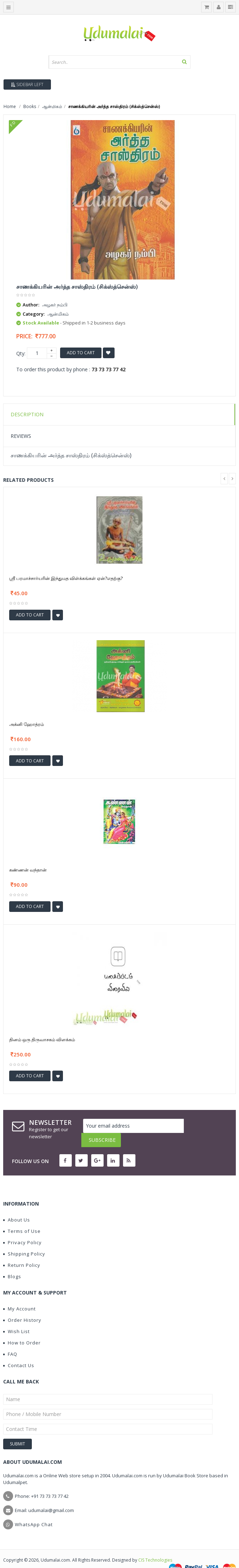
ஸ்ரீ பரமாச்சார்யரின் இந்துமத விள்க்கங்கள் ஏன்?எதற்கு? (66, 578)
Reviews (21, 436)
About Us (16, 1205)
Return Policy (21, 1251)
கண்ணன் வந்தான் (28, 870)
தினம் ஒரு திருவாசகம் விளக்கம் (42, 1039)
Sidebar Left (27, 84)
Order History (22, 1306)
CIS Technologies (155, 1546)
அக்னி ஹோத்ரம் (26, 724)
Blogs (12, 1262)
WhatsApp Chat (34, 1510)
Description (27, 414)
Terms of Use (22, 1217)
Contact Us (18, 1351)
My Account (19, 1294)
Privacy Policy (22, 1228)
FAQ (10, 1340)
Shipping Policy (24, 1239)
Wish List (16, 1317)
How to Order (22, 1328)
